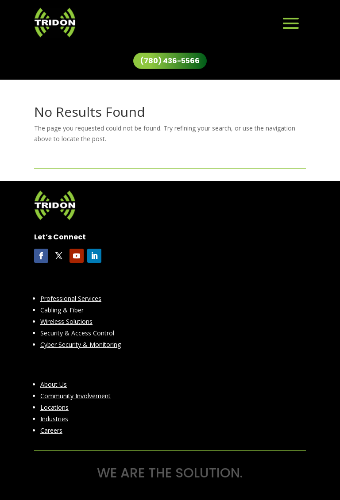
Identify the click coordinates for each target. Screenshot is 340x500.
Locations (54, 407)
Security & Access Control (77, 333)
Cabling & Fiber (62, 310)
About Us (53, 384)
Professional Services (70, 298)
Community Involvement (75, 396)
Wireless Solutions (66, 321)
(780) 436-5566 (170, 61)
